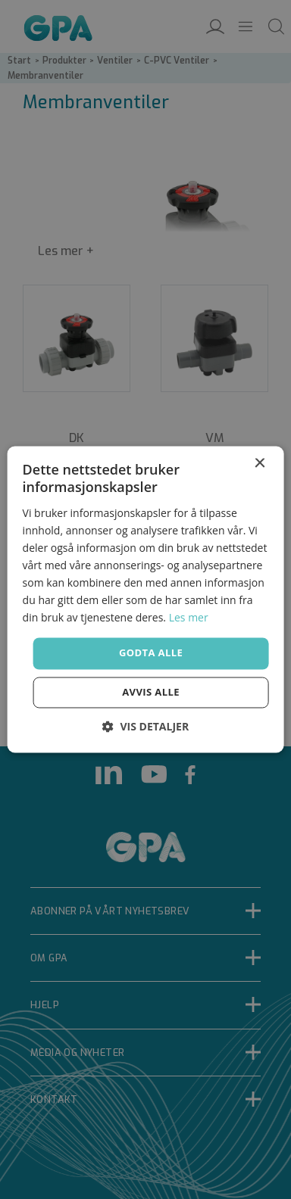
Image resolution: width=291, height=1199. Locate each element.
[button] (145, 727)
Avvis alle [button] (151, 692)
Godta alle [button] (151, 653)
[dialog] (145, 599)
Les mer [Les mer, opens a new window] (188, 618)
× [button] (258, 463)
